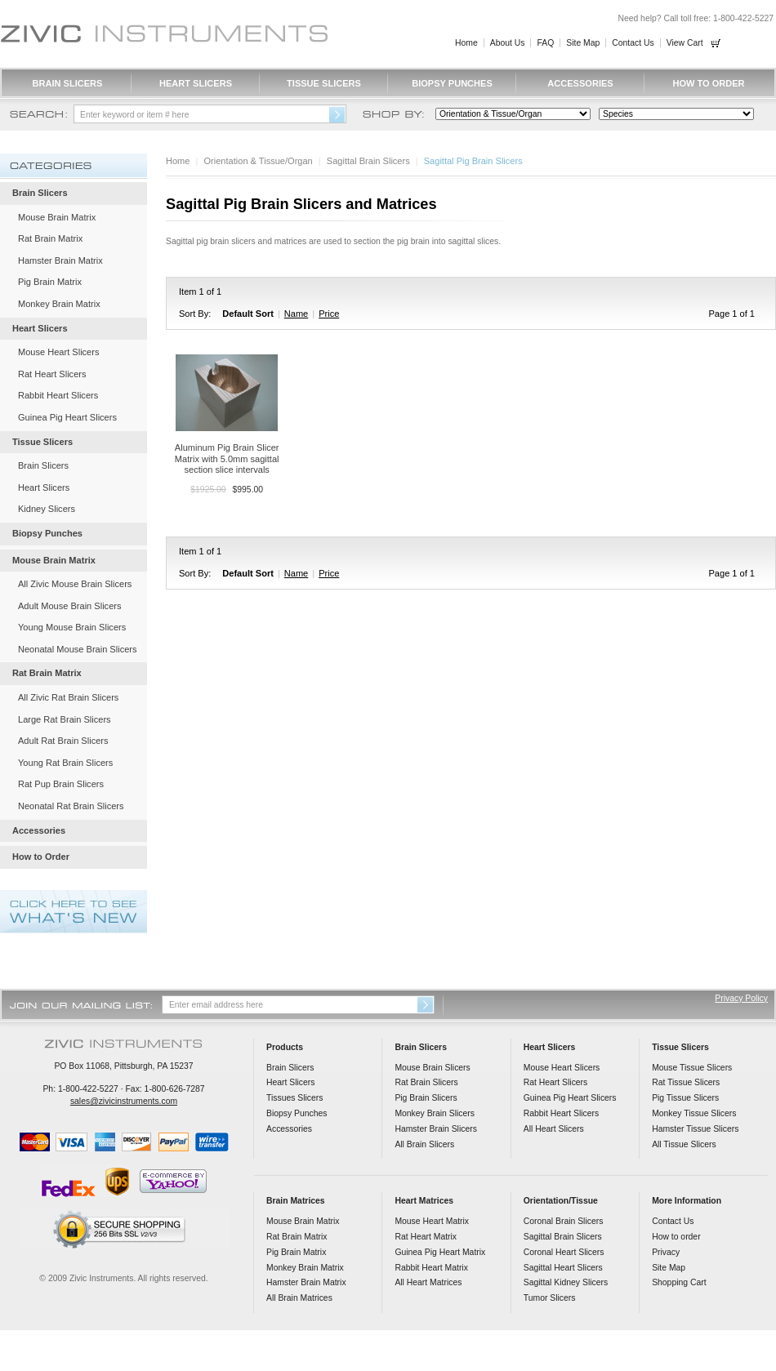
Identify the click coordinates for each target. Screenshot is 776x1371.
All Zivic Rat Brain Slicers (68, 697)
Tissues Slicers (294, 1097)
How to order (676, 1236)
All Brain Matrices (299, 1297)
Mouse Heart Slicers (58, 352)
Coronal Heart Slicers (564, 1252)
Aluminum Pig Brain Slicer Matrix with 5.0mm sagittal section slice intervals (227, 458)
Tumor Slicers (550, 1297)
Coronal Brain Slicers (564, 1221)
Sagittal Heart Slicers (563, 1267)
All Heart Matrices (428, 1282)
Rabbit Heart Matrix (431, 1267)
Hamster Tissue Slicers (695, 1128)
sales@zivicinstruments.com (123, 1101)
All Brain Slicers (424, 1144)
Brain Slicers (68, 83)
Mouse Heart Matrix (432, 1221)
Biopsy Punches (452, 83)
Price (329, 313)
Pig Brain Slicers (426, 1097)
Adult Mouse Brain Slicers (69, 606)
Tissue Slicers (324, 83)
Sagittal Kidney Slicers (566, 1282)
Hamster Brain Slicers (435, 1128)
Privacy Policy (741, 998)
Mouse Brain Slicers (432, 1067)
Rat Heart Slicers (52, 374)
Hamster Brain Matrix (60, 260)
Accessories (580, 83)
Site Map (583, 42)
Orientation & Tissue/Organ (258, 161)
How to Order (708, 83)
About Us (507, 42)
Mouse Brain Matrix (57, 217)
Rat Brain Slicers (426, 1082)
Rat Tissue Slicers (686, 1082)
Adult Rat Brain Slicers (63, 741)
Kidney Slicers (46, 509)
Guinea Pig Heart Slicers (67, 417)
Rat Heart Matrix (426, 1236)
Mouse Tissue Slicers (692, 1067)
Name (296, 313)
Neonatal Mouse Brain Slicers (77, 649)
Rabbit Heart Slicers (58, 395)
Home (466, 42)
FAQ (545, 42)
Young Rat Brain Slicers (65, 763)
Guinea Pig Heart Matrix (440, 1252)
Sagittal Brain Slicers (368, 161)
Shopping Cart (679, 1282)
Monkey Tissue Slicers (694, 1113)
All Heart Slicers (554, 1128)
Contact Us (632, 42)
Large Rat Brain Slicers (64, 719)
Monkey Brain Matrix (59, 304)
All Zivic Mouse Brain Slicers (75, 584)
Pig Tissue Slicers (685, 1097)
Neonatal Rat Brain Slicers (71, 806)
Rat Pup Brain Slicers (61, 784)
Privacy (666, 1252)
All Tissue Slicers (684, 1144)
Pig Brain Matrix (50, 282)
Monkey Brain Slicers (435, 1113)
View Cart (685, 42)
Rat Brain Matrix (50, 238)
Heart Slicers (195, 83)
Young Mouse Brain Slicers (72, 627)
